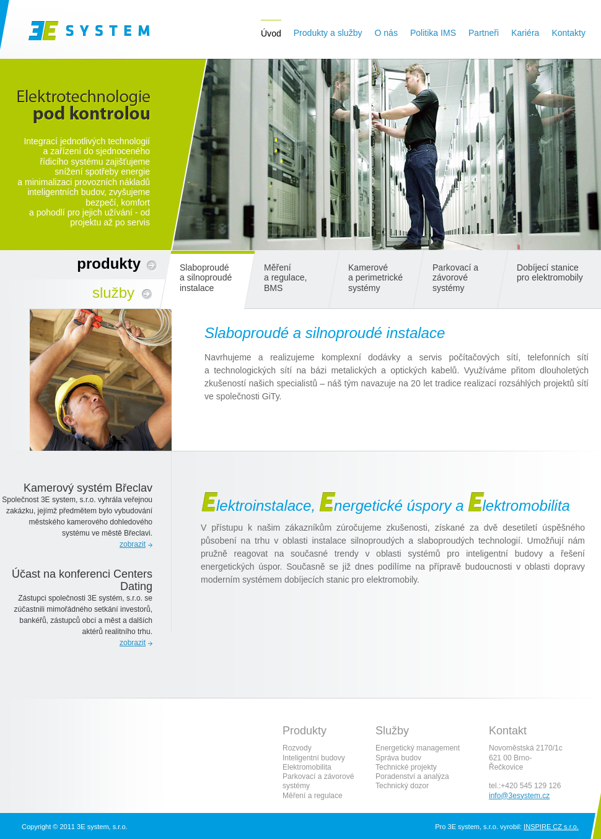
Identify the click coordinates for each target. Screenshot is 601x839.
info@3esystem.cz (519, 795)
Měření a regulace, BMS (285, 278)
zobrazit (133, 544)
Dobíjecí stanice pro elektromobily (550, 272)
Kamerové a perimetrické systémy (375, 278)
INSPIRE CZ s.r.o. (551, 826)
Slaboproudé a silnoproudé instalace (206, 278)
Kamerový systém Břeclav (88, 488)
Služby (113, 292)
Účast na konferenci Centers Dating (82, 580)
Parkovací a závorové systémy (455, 278)
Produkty (109, 263)
